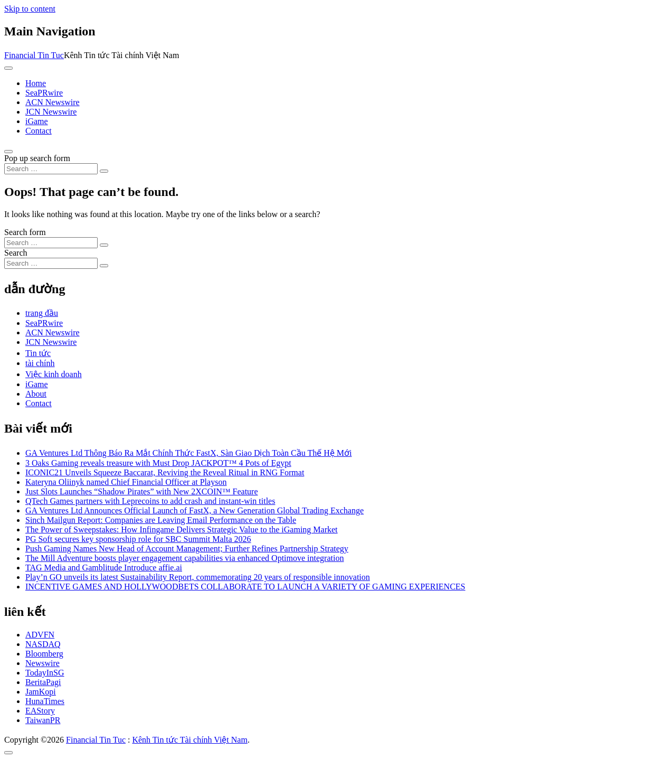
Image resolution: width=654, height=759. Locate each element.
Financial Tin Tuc (34, 55)
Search (15, 252)
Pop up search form (37, 158)
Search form (25, 232)
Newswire (42, 663)
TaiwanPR (42, 720)
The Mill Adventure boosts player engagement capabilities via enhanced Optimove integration (184, 558)
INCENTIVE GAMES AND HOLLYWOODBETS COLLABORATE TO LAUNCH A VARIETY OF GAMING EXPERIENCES (245, 586)
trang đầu (41, 312)
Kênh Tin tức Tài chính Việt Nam (189, 739)
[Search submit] (104, 171)
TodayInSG (44, 672)
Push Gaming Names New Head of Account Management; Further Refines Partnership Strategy (186, 548)
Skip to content (29, 8)
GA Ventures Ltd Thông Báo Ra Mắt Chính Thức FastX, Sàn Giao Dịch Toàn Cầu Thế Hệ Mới (188, 452)
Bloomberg (44, 653)
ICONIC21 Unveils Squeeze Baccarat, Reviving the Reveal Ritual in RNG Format (164, 472)
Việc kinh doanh (53, 374)
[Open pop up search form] (8, 151)
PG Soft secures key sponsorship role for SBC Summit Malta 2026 (138, 539)
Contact (38, 130)
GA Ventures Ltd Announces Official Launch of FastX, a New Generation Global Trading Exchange (194, 510)
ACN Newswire (52, 102)
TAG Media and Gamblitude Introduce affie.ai (103, 567)
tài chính (40, 363)
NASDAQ (43, 644)
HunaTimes (44, 701)
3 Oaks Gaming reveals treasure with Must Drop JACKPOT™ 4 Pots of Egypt (158, 462)
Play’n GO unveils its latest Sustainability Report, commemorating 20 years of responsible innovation (197, 577)
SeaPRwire (44, 92)
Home (35, 83)
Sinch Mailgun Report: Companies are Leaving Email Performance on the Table (160, 520)
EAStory (40, 710)
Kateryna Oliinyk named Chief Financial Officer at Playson (125, 481)
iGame (36, 121)
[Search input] (51, 168)
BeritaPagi (43, 682)
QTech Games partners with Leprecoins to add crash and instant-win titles (150, 500)
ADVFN (39, 634)
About (35, 393)
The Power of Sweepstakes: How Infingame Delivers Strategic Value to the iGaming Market (181, 529)
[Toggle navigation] (8, 68)
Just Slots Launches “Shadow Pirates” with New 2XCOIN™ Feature (141, 491)
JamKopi (40, 691)
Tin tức (38, 353)
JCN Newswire (51, 111)
